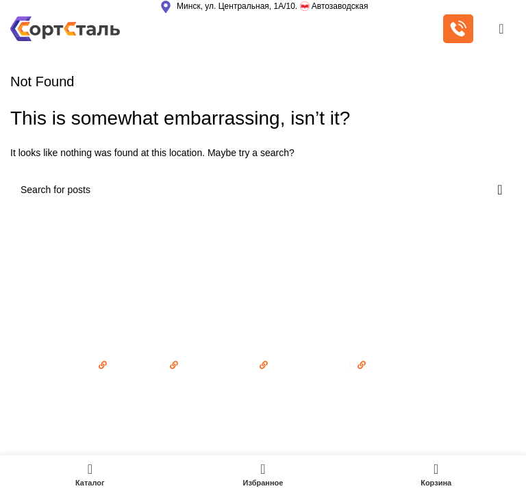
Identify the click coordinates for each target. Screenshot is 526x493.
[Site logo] (65, 28)
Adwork (327, 391)
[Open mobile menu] (501, 28)
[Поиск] (263, 189)
